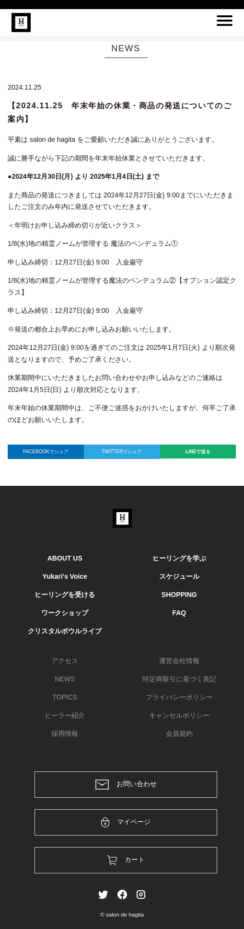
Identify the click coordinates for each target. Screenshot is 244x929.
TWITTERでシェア (122, 451)
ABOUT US (64, 558)
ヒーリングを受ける (65, 594)
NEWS (65, 679)
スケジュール (179, 576)
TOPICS (64, 697)
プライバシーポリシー (179, 697)
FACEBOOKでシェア (46, 451)
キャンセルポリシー (179, 715)
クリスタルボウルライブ (65, 631)
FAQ (179, 612)
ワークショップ (64, 612)
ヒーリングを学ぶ (179, 558)
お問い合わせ (126, 785)
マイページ (126, 822)
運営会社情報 (179, 660)
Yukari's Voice (65, 576)
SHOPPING (179, 594)
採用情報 (64, 733)
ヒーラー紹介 (65, 715)
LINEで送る (198, 451)
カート (126, 860)
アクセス (64, 660)
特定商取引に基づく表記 (179, 679)
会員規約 (179, 733)
